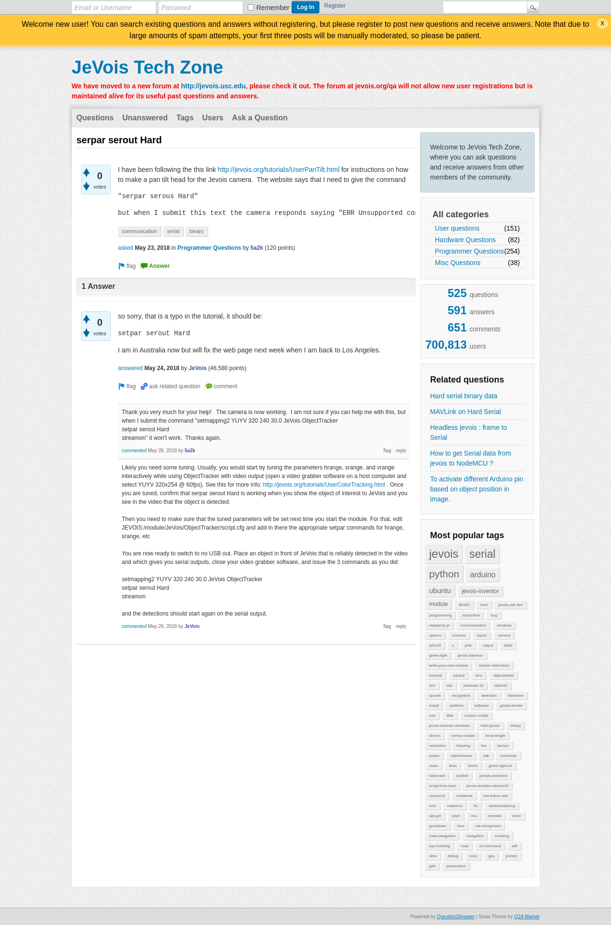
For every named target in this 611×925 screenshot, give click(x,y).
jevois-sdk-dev (510, 605)
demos (435, 736)
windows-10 (474, 685)
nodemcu (455, 806)
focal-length (495, 736)
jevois (443, 553)
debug (453, 856)
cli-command (490, 846)
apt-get (435, 816)
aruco (464, 604)
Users (212, 118)
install (434, 705)
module (438, 604)
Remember (272, 7)
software (481, 705)
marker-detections (494, 665)
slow (433, 856)
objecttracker (462, 756)
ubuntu (440, 590)
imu (474, 816)
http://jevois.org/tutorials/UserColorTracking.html (324, 484)
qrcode (435, 695)
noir (432, 715)
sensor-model (463, 736)
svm (432, 806)
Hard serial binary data (463, 396)
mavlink (435, 675)
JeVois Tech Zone (147, 67)
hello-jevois (490, 725)
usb (449, 685)
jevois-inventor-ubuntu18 (487, 786)
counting (502, 836)
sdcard (458, 675)
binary (516, 725)
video (433, 766)
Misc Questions (458, 262)
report (482, 635)
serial (482, 554)
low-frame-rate (496, 796)
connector (508, 756)
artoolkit (494, 816)
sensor (503, 746)
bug (494, 615)
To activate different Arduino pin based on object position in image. (476, 489)
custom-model (476, 715)
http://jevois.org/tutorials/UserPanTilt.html (278, 169)
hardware (515, 695)
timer (516, 816)
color (473, 856)
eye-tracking (439, 846)
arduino (482, 575)
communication (473, 625)
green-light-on (500, 766)
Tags (184, 118)
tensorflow (471, 615)
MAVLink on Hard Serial (465, 411)
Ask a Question (259, 118)
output (488, 645)
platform (457, 705)
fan (483, 746)
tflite (449, 715)
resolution (437, 746)
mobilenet (464, 796)
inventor (459, 635)
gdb (432, 866)
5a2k (257, 248)
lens (479, 675)
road (464, 846)
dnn (432, 685)
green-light (438, 655)
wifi (514, 846)
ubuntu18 (437, 796)
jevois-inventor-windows (449, 725)
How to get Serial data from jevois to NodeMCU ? (470, 458)
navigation (475, 836)
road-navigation (442, 836)
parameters (455, 866)
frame (472, 766)
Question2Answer (455, 916)
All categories (460, 214)
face (460, 826)
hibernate (437, 776)
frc (476, 806)
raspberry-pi (439, 625)
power (434, 756)
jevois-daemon (470, 655)
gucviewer (437, 826)
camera (504, 635)
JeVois (198, 368)
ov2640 (462, 776)
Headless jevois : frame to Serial (468, 432)
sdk (486, 756)
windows (504, 625)
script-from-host (442, 786)
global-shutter (511, 705)
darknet (501, 685)
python (444, 573)
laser (456, 816)
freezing (463, 746)
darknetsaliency (502, 806)
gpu (491, 856)
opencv (435, 635)
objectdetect (503, 675)
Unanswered (145, 118)
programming (440, 615)
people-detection (493, 776)
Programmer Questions (469, 251)
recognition (461, 695)
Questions (95, 118)
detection (488, 695)
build (508, 645)
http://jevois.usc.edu (213, 86)
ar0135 (435, 645)
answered (130, 368)
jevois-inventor (480, 591)
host (483, 605)
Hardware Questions (465, 240)
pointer (511, 856)
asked (125, 248)
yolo (468, 645)
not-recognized (488, 826)
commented (134, 450)
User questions (457, 228)
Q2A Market (526, 916)
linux (453, 766)
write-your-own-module (448, 665)
